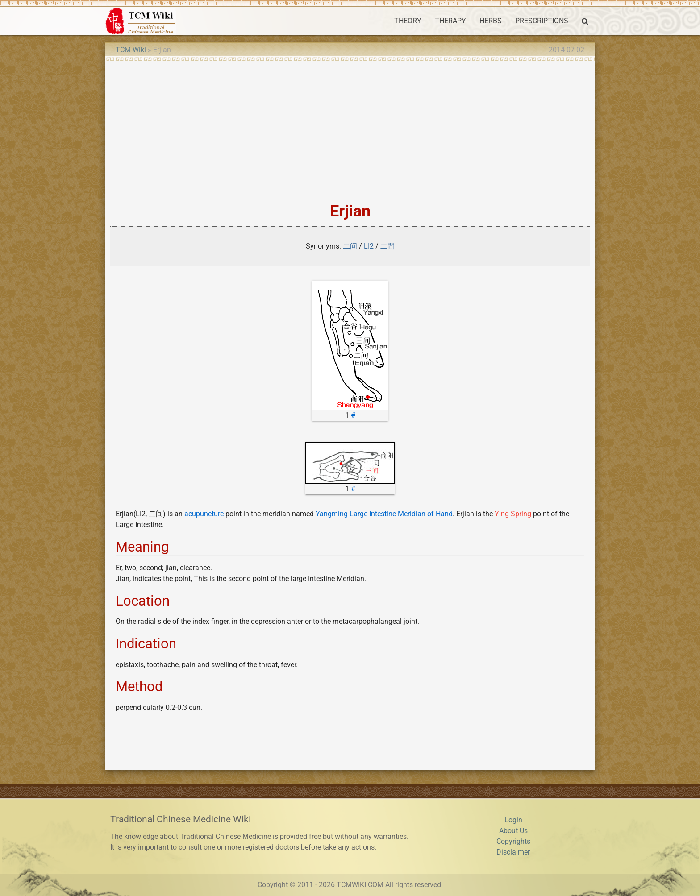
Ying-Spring (513, 514)
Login (513, 820)
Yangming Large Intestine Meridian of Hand (384, 514)
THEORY (407, 21)
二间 (350, 246)
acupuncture (204, 514)
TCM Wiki (131, 50)
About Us (513, 830)
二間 (387, 246)
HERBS (490, 21)
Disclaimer (513, 852)
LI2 (369, 246)
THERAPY (450, 21)
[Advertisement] (350, 128)
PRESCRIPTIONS (541, 21)
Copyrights (513, 841)
